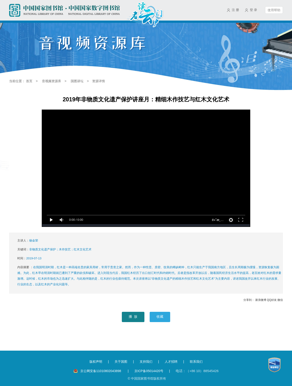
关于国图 (121, 361)
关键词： (54, 249)
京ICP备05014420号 (149, 371)
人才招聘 (171, 361)
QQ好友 (272, 300)
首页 (29, 81)
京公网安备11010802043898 (101, 371)
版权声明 (95, 361)
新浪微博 (260, 300)
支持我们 (146, 361)
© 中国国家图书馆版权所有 (147, 378)
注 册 (235, 10)
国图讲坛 (77, 81)
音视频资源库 (51, 81)
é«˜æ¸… (218, 220)
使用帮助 (274, 10)
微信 (280, 300)
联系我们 (196, 361)
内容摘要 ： (149, 275)
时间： (29, 258)
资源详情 (98, 81)
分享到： (248, 300)
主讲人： (27, 240)
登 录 (253, 10)
